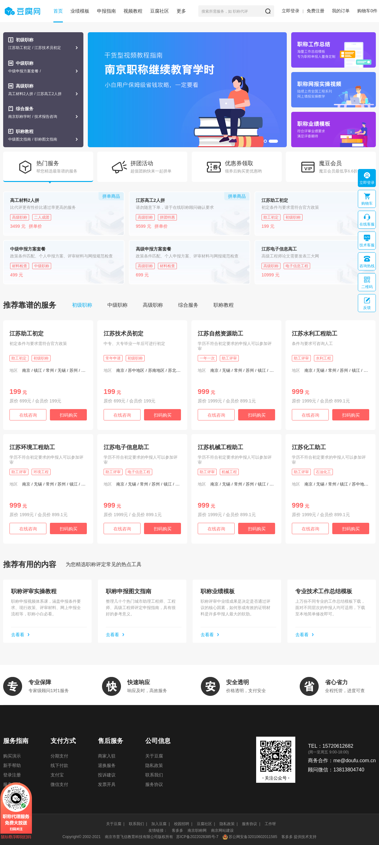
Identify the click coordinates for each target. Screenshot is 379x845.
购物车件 (367, 10)
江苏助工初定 (19, 47)
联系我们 (154, 774)
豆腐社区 (159, 11)
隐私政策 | (229, 824)
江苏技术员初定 (47, 47)
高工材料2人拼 (20, 94)
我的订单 (341, 10)
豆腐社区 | (206, 824)
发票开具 (107, 784)
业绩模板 (79, 11)
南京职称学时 (19, 116)
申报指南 (106, 11)
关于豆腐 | (115, 824)
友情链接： (157, 830)
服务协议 (154, 784)
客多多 (177, 830)
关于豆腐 (154, 755)
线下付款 (59, 765)
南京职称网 (197, 830)
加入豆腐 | (160, 824)
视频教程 (132, 11)
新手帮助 (12, 765)
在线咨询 (28, 415)
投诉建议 (107, 774)
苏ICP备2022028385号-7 (197, 837)
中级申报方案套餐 (23, 71)
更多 (181, 11)
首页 (58, 11)
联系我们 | (138, 824)
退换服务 (107, 765)
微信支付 (59, 784)
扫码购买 (68, 415)
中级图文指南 (19, 139)
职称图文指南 (45, 139)
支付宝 (57, 774)
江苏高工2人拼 (49, 94)
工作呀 (270, 824)
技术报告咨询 (45, 116)
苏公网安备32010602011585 (253, 837)
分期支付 (59, 755)
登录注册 (12, 774)
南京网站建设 (222, 830)
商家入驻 (107, 755)
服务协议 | (251, 824)
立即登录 (290, 10)
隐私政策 (154, 765)
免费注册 (315, 10)
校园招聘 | (183, 824)
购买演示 (12, 755)
